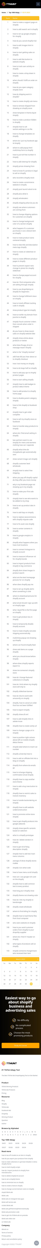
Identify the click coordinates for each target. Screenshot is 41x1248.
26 (4, 984)
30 (26, 984)
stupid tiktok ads (7, 1192)
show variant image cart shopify (25, 459)
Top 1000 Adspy (14, 12)
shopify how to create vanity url (25, 726)
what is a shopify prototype (23, 835)
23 (26, 980)
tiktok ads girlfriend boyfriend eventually (15, 1209)
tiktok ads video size (8, 1219)
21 (15, 980)
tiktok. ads (5, 1195)
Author (4, 1124)
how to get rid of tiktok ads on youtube (15, 1215)
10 (31, 971)
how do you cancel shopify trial (25, 41)
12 (4, 976)
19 (4, 980)
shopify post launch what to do (24, 189)
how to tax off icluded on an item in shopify (16, 1155)
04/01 (4, 1143)
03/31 (10, 1143)
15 (20, 976)
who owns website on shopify (24, 923)
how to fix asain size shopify (23, 524)
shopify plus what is (20, 194)
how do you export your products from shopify (17, 1158)
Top (36, 1243)
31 (31, 984)
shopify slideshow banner (22, 691)
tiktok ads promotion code (10, 1212)
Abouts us (5, 1229)
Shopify (4, 1104)
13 (10, 976)
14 (15, 976)
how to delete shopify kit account (13, 1176)
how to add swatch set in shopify (25, 29)
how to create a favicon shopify (12, 1186)
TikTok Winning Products (10, 1087)
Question (5, 1120)
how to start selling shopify (23, 380)
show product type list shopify (24, 310)
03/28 (31, 1143)
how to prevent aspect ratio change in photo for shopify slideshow (23, 268)
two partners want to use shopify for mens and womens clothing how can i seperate (24, 442)
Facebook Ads (6, 1110)
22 (20, 980)
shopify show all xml (20, 714)
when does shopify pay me (23, 584)
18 (36, 976)
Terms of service (7, 1233)
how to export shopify (21, 710)
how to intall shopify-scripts (11, 1167)
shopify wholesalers (20, 198)
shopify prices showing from (23, 166)
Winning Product (7, 1117)
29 (20, 984)
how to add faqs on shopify (23, 512)
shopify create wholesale (22, 907)
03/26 (10, 1147)
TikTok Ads (5, 1107)
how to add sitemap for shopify (25, 162)
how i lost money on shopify (23, 363)
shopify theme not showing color (25, 895)
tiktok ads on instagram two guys (13, 1199)
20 (10, 980)
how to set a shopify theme (11, 1179)
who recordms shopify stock (23, 178)
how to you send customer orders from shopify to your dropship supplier (23, 929)
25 (36, 980)
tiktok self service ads (9, 1202)
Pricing (4, 1093)
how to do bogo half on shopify (25, 368)
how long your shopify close (23, 891)
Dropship (5, 1114)
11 (36, 971)
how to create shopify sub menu (25, 101)
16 (26, 976)
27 (10, 984)
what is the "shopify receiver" (24, 352)
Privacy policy (6, 1236)
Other (35, 1135)
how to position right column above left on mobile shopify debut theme (24, 739)
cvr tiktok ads (6, 1222)
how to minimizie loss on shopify (13, 1182)
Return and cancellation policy (12, 1239)
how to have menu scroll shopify (25, 872)
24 (31, 980)
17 (31, 976)
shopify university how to (22, 754)
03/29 (24, 1143)
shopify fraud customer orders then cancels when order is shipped (24, 324)
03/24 (24, 1147)
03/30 (17, 1143)
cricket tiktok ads (7, 1205)
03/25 (17, 1147)
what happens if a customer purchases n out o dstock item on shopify (24, 230)
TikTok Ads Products (8, 1090)
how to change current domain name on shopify (18, 1189)
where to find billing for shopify (25, 911)
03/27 (4, 1147)
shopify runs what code (22, 868)
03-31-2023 (26, 12)
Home (4, 12)
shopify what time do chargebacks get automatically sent (24, 452)
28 (15, 984)
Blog (3, 1101)
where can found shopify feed (24, 645)
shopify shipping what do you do (25, 203)
